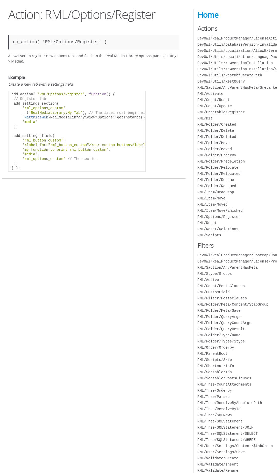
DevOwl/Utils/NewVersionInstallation (235, 62)
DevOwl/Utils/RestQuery (221, 81)
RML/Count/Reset (214, 99)
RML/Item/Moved (213, 204)
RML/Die (205, 118)
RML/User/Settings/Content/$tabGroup (235, 445)
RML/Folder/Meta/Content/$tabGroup (233, 304)
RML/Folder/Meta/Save (219, 310)
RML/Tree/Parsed (214, 396)
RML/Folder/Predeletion (221, 161)
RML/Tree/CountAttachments (224, 384)
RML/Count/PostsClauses (221, 286)
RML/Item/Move (211, 198)
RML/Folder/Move (214, 142)
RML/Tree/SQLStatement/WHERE (227, 439)
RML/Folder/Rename (216, 179)
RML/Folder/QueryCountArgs (224, 322)
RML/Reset (207, 222)
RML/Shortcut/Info (216, 365)
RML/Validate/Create (218, 458)
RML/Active (208, 279)
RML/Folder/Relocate (218, 167)
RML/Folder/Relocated (219, 173)
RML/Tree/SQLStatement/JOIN (225, 427)
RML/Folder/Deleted (217, 136)
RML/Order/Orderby (216, 347)
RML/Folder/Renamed (217, 186)
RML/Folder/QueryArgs (219, 316)
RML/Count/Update (215, 106)
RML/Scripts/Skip (215, 359)
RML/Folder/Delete (216, 130)
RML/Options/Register (219, 216)
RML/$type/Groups (215, 273)
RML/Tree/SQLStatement (220, 421)
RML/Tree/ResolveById (219, 409)
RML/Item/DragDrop (216, 192)
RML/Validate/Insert (218, 464)
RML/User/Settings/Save (221, 452)
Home (208, 15)
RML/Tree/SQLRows (215, 415)
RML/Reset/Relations (218, 229)
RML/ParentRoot (213, 353)
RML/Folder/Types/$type (221, 341)
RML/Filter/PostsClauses (222, 298)
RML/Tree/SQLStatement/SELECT (228, 433)
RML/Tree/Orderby (215, 390)
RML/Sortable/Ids (215, 372)
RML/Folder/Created (217, 124)
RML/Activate (210, 93)
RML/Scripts (209, 235)
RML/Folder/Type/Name (219, 335)
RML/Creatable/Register (221, 112)
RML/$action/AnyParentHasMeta (228, 267)
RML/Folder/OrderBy (217, 155)
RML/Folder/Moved (215, 149)
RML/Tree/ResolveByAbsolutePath (230, 402)
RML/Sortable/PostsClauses (224, 378)
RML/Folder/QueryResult (221, 329)
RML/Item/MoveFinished (220, 210)
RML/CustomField (214, 292)
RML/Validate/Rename (218, 470)
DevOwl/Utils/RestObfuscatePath (230, 75)
